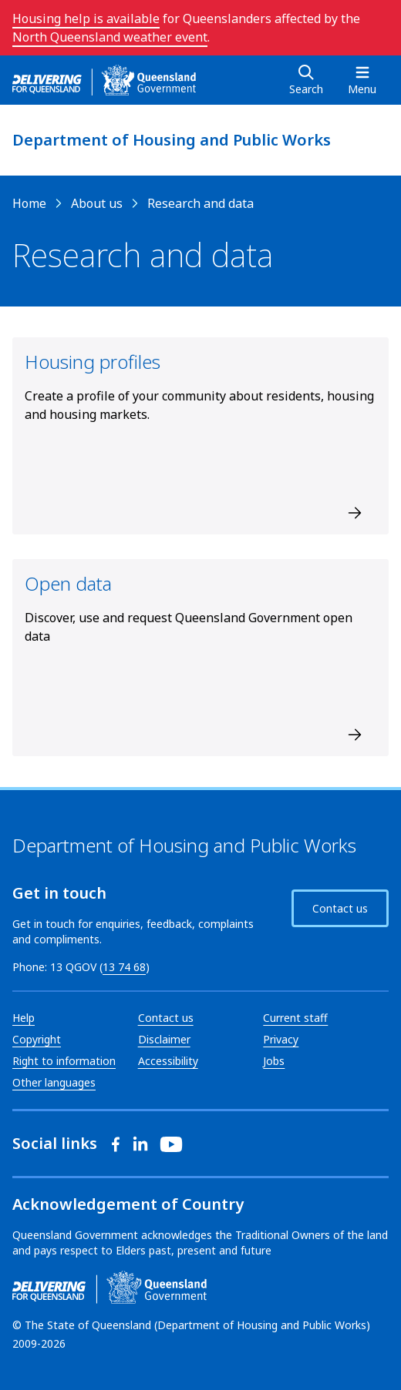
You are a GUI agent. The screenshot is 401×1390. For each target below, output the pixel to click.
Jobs (274, 1060)
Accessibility (168, 1060)
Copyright (36, 1039)
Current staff (295, 1017)
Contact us (340, 908)
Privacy (280, 1039)
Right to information (64, 1060)
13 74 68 (124, 967)
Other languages (54, 1082)
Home (29, 203)
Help (23, 1017)
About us (97, 203)
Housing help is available (86, 18)
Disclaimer (164, 1039)
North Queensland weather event (109, 36)
